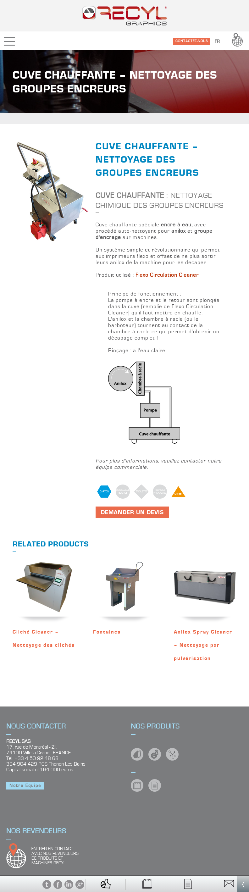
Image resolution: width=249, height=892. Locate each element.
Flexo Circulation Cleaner (167, 275)
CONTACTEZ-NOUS (191, 41)
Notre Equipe (25, 786)
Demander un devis (132, 512)
